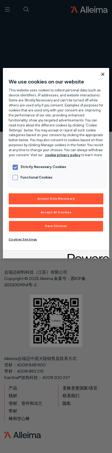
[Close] (103, 74)
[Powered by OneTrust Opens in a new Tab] (86, 255)
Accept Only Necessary (56, 198)
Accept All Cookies (56, 212)
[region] (56, 163)
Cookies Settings (23, 239)
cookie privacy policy (62, 155)
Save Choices (56, 226)
